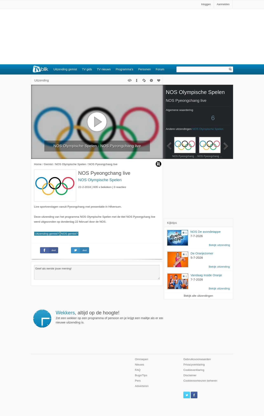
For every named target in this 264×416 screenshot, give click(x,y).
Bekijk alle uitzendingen (198, 295)
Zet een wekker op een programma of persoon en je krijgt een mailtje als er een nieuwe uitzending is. (110, 317)
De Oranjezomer (202, 253)
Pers (138, 380)
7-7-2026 (196, 236)
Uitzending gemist (65, 69)
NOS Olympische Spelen (100, 180)
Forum (160, 69)
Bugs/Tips (141, 375)
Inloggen (206, 4)
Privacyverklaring (194, 364)
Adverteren (142, 386)
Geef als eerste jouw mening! (97, 272)
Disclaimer (189, 375)
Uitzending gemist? (47, 233)
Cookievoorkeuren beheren (200, 380)
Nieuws (139, 364)
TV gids (87, 69)
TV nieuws (104, 69)
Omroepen (141, 359)
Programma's (124, 69)
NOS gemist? (69, 233)
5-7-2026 (197, 257)
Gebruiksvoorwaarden (197, 359)
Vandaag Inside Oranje (206, 275)
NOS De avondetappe (205, 231)
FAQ (137, 369)
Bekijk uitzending (219, 245)
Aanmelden (223, 4)
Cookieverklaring (193, 369)
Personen (144, 69)
